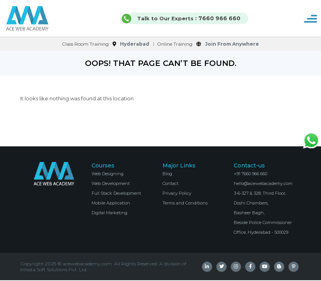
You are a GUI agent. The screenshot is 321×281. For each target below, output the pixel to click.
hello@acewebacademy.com (263, 183)
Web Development (111, 183)
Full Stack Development (116, 193)
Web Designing (107, 173)
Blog (167, 173)
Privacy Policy (176, 193)
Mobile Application (111, 203)
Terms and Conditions (185, 203)
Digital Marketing (109, 212)
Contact (170, 183)
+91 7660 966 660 (250, 173)
